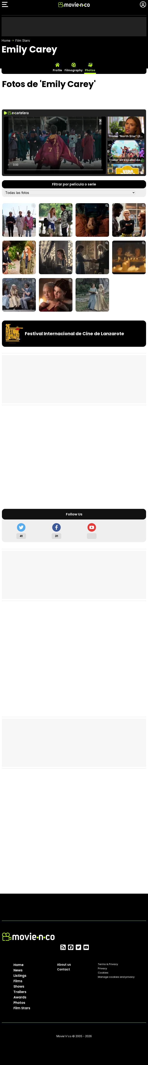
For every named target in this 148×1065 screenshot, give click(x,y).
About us (64, 965)
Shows (18, 986)
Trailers (19, 992)
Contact (63, 969)
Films (17, 981)
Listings (19, 975)
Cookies (103, 972)
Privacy (102, 968)
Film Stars (22, 40)
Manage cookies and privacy (116, 977)
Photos (19, 1002)
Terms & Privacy (108, 964)
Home (6, 40)
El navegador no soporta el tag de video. (55, 145)
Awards (19, 997)
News (18, 970)
